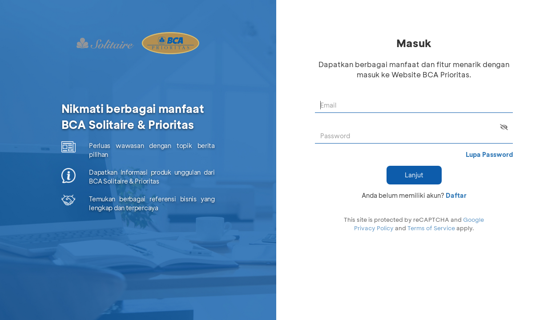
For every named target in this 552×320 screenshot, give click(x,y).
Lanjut (414, 175)
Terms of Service (431, 228)
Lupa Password (489, 154)
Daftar (456, 195)
